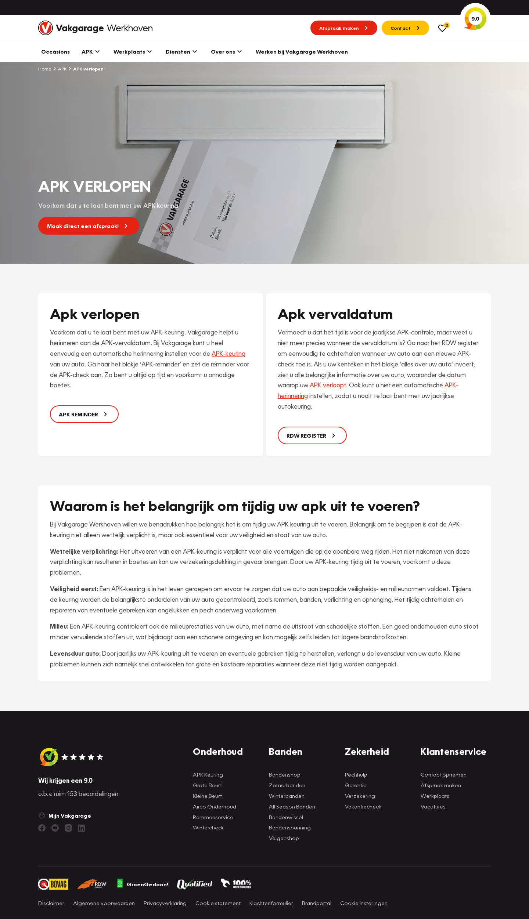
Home (44, 68)
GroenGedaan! (142, 884)
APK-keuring (228, 353)
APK (59, 68)
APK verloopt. (329, 385)
